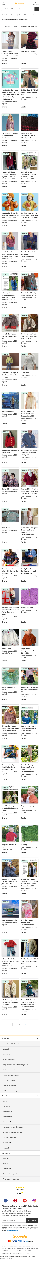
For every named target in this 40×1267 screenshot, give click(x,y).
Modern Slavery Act (10, 1174)
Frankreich (9, 1258)
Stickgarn (6, 1106)
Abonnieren (32, 1220)
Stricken (13, 15)
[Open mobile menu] (3, 3)
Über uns (6, 1158)
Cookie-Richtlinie (9, 1080)
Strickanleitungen (24, 15)
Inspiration (6, 1148)
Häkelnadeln (7, 1117)
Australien (2, 1258)
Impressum (7, 1169)
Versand (6, 1049)
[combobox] (18, 9)
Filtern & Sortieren (29, 26)
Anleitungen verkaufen (11, 1179)
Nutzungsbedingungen (11, 1075)
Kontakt (5, 1163)
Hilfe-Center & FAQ (9, 1059)
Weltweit (24, 1256)
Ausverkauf (7, 1143)
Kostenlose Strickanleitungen (13, 1127)
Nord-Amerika (31, 1256)
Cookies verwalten (9, 1086)
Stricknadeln (7, 1111)
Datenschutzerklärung (10, 1070)
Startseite (5, 15)
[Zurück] (10, 1024)
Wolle (5, 1101)
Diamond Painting (9, 1137)
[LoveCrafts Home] (20, 1236)
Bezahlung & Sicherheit (11, 1044)
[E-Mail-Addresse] (14, 1220)
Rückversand (7, 1054)
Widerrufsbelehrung (10, 1091)
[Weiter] (30, 1024)
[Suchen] (36, 9)
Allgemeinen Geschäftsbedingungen (15, 1065)
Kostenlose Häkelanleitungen (13, 1132)
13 (25, 1024)
